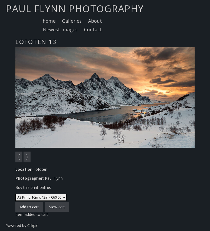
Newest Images (60, 29)
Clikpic (32, 225)
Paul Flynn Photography (75, 8)
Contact (93, 29)
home (49, 21)
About (95, 21)
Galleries (72, 21)
